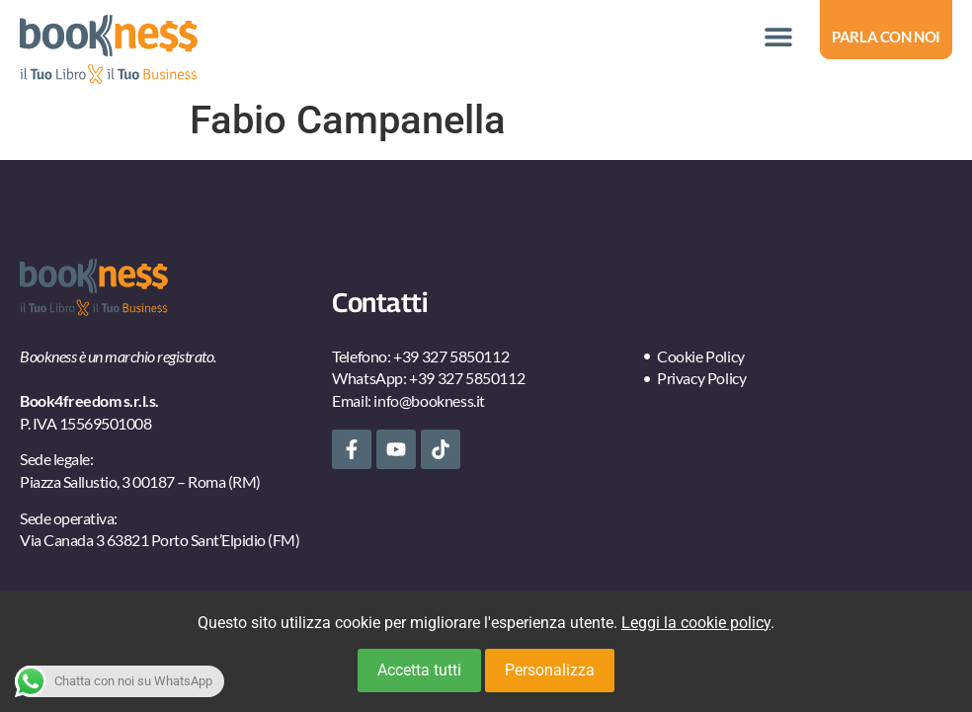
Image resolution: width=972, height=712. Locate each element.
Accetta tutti (419, 670)
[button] (778, 37)
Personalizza (550, 670)
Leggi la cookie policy (695, 622)
